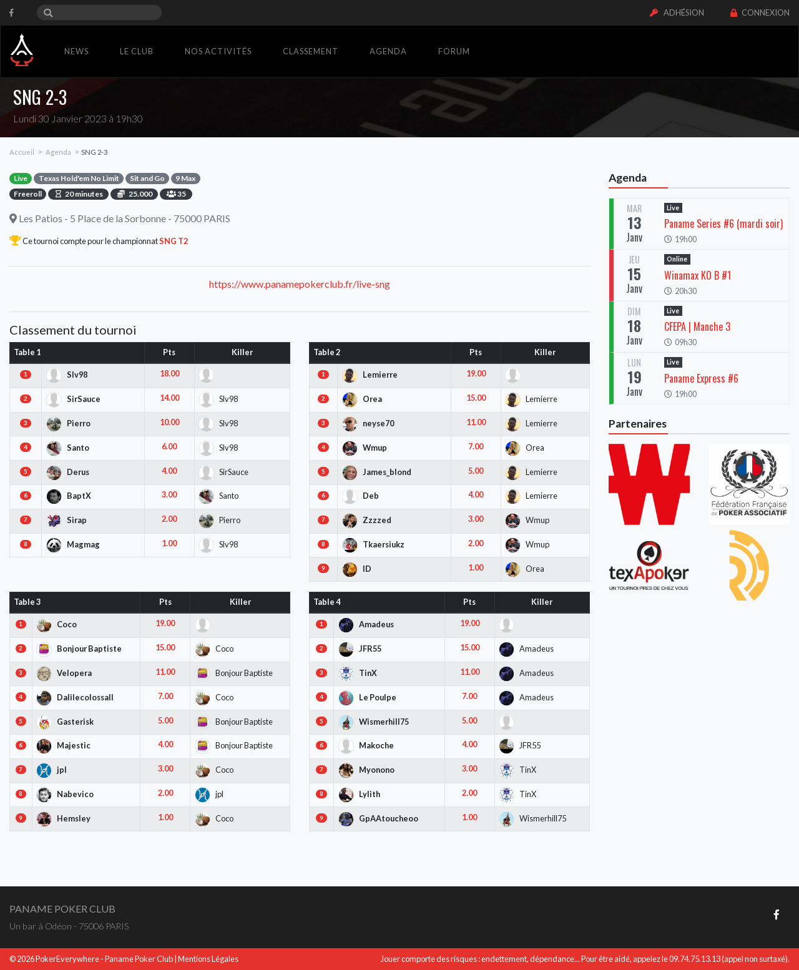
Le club (137, 51)
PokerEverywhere (67, 959)
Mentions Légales (208, 959)
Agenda (388, 51)
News (76, 51)
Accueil (21, 152)
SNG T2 (173, 241)
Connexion (760, 12)
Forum (454, 51)
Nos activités (218, 51)
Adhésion (677, 12)
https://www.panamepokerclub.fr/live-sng (299, 284)
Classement (310, 51)
